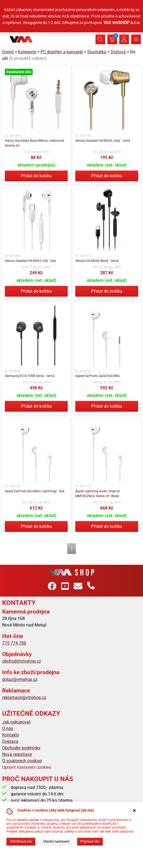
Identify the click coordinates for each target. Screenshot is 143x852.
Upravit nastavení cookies (26, 767)
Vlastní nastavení (56, 841)
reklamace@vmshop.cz (24, 697)
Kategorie (27, 51)
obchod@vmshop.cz (21, 661)
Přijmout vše (89, 841)
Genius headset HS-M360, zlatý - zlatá (102, 141)
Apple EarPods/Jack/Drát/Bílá (97, 376)
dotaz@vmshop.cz (20, 679)
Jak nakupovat (16, 722)
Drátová (118, 51)
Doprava (10, 741)
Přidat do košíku (36, 175)
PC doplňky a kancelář (61, 51)
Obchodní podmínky (21, 747)
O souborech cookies (22, 760)
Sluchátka (96, 51)
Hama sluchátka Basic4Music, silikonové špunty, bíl (34, 143)
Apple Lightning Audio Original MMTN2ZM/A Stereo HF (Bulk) (97, 493)
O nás (7, 728)
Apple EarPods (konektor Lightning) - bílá (34, 491)
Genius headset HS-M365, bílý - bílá (30, 261)
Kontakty (10, 734)
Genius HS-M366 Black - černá (97, 261)
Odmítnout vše (21, 841)
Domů (8, 51)
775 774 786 (14, 643)
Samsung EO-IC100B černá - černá (30, 376)
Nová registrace (17, 754)
